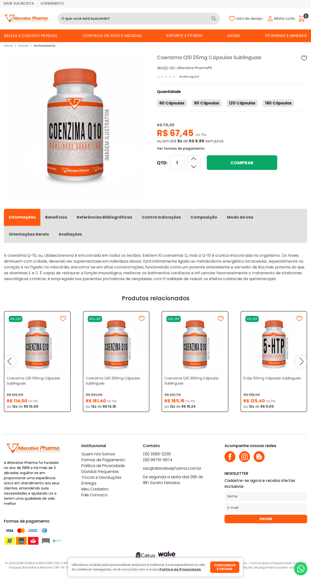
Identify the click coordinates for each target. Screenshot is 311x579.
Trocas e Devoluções (101, 477)
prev (10, 361)
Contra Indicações (161, 217)
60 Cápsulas (171, 103)
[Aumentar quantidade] (193, 166)
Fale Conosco (94, 495)
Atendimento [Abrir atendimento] (52, 3)
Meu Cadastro (95, 489)
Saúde (233, 35)
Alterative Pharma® (193, 67)
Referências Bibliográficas (104, 217)
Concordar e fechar (225, 567)
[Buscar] (213, 18)
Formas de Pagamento (103, 460)
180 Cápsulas (278, 103)
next (301, 361)
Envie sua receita (19, 3)
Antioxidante (44, 46)
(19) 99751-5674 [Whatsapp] (157, 460)
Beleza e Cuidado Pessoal (30, 35)
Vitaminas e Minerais (286, 35)
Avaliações (70, 234)
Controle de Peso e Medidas (112, 35)
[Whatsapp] (300, 568)
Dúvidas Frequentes (100, 471)
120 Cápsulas (242, 103)
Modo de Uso (240, 217)
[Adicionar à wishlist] (304, 58)
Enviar (265, 518)
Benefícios (56, 217)
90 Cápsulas (206, 103)
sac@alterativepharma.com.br (172, 468)
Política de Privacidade (103, 466)
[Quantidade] (177, 162)
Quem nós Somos (98, 454)
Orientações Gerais (29, 234)
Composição (203, 217)
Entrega (88, 483)
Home (8, 46)
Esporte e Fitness (184, 35)
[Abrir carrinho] (303, 18)
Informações (22, 217)
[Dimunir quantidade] (193, 158)
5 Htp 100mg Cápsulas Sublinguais (272, 378)
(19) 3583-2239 (157, 454)
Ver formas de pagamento (181, 148)
